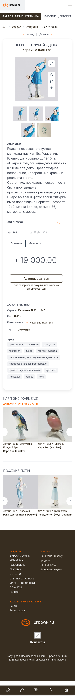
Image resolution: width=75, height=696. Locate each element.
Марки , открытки (22, 598)
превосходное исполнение (25, 385)
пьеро (28, 365)
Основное (16, 258)
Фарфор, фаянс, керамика (20, 16)
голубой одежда (47, 365)
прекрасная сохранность (24, 359)
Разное (14, 607)
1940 (41, 391)
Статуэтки (32, 26)
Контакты (37, 657)
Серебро (15, 589)
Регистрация (17, 625)
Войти (13, 621)
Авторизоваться (36, 294)
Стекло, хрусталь (22, 593)
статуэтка (49, 359)
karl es (29, 391)
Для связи (35, 258)
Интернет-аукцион (51, 584)
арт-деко (51, 385)
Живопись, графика (57, 16)
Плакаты (16, 602)
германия (14, 365)
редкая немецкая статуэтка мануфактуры (33, 372)
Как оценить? (48, 579)
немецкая (14, 391)
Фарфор (16, 26)
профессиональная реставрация (28, 378)
